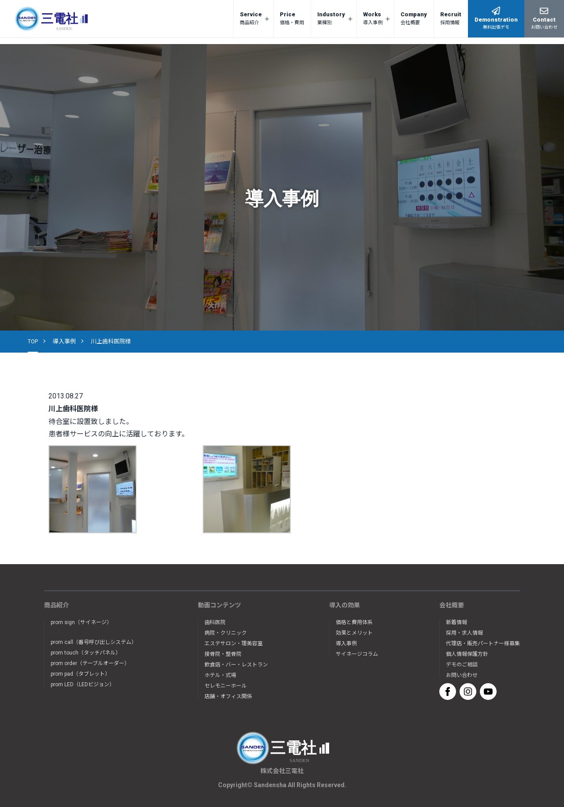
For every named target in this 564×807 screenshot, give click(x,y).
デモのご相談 (462, 664)
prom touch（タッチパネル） (86, 652)
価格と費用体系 (354, 622)
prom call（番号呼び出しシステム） (94, 642)
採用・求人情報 (464, 633)
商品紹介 (56, 605)
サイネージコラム (357, 654)
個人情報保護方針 (467, 654)
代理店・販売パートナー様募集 (483, 643)
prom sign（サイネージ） (81, 622)
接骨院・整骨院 (222, 654)
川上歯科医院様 (111, 341)
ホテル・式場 (220, 675)
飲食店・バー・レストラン (236, 664)
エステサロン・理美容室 (233, 643)
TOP (33, 341)
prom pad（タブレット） (80, 674)
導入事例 (64, 341)
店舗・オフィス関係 (228, 696)
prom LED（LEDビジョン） (83, 684)
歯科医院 (215, 622)
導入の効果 (344, 605)
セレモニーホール (225, 685)
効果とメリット (354, 633)
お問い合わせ (462, 675)
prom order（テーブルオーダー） (90, 663)
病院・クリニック (225, 633)
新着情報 (456, 622)
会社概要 (451, 605)
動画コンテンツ (219, 605)
